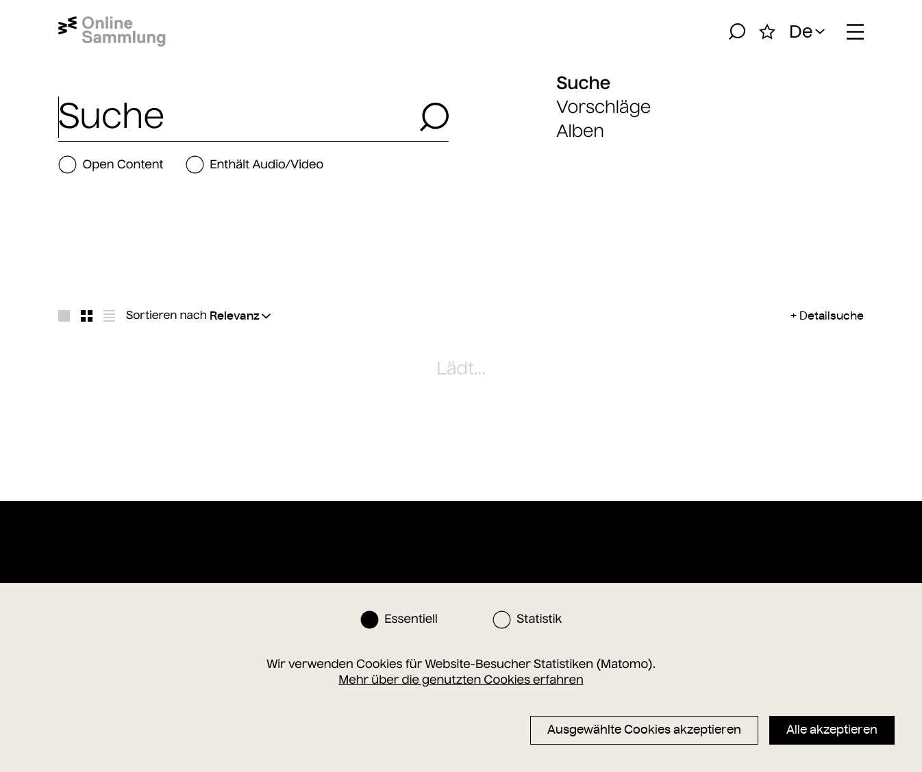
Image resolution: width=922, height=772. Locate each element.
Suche (583, 83)
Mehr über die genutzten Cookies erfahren (460, 679)
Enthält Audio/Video (254, 164)
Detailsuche (831, 315)
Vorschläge (603, 107)
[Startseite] (112, 31)
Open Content (111, 164)
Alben (580, 131)
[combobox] (235, 117)
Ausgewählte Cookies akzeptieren (644, 729)
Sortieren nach (166, 315)
